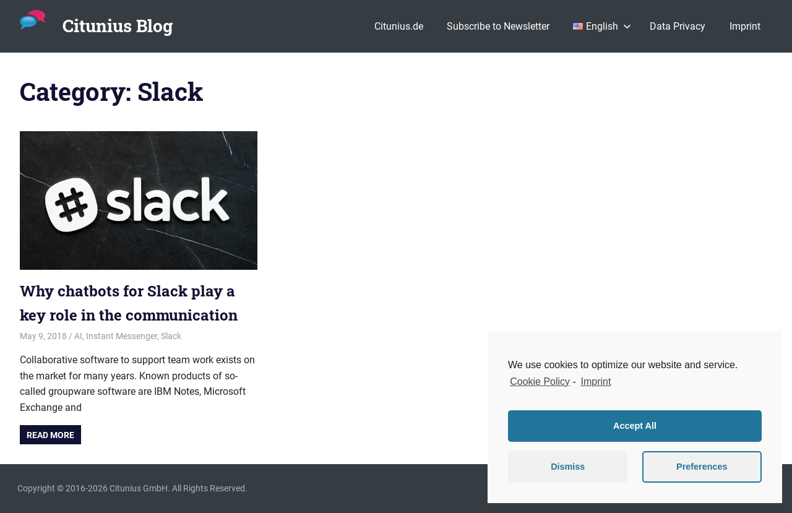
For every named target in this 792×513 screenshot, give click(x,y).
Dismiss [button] (568, 467)
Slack (171, 336)
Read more (50, 435)
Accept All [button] (634, 426)
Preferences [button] (701, 467)
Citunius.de (398, 26)
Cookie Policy (540, 381)
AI (78, 336)
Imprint (745, 26)
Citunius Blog (117, 25)
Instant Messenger (121, 336)
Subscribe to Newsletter (498, 26)
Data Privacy (677, 26)
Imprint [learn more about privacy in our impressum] (596, 381)
